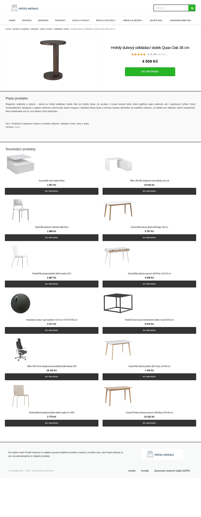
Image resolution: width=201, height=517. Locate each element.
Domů (12, 20)
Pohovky (60, 20)
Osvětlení (155, 20)
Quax (17, 127)
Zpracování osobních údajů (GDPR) (172, 509)
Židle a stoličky (105, 20)
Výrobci (132, 509)
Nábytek (34, 29)
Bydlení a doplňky (21, 29)
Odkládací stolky (61, 29)
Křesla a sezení (132, 20)
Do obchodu (150, 71)
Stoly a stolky (80, 20)
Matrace (43, 20)
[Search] (191, 8)
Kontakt (145, 509)
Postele (27, 20)
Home (8, 29)
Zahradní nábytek (180, 20)
